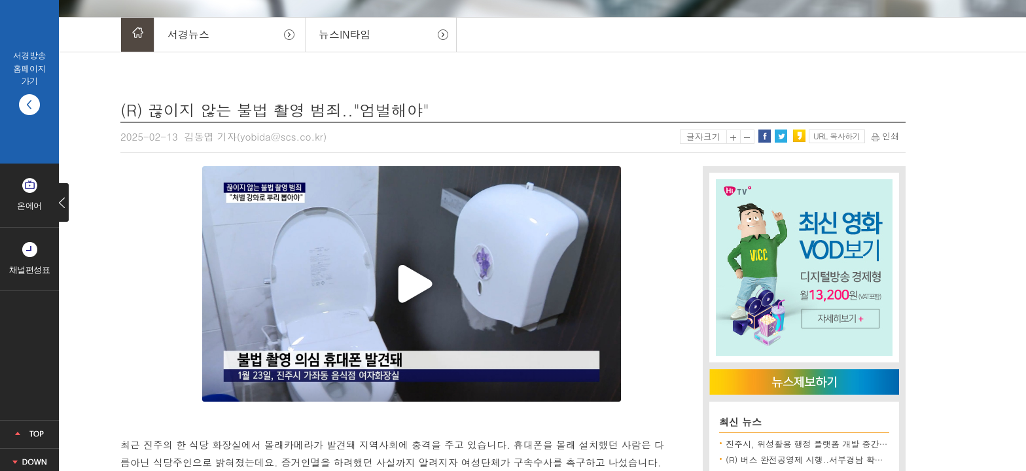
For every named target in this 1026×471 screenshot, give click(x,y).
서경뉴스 (188, 34)
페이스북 (764, 136)
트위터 (780, 136)
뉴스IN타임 (344, 34)
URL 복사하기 (836, 135)
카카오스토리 (798, 136)
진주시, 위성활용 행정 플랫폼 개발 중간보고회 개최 (825, 444)
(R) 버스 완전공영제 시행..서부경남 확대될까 (813, 459)
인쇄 (885, 136)
